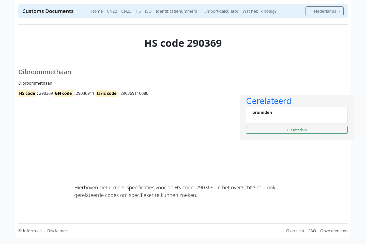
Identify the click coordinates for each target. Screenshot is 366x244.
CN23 (126, 11)
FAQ (312, 231)
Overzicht (297, 129)
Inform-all (32, 231)
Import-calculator (221, 11)
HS (138, 11)
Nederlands (323, 11)
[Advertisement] (126, 136)
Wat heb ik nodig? (259, 11)
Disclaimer (57, 231)
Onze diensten (334, 231)
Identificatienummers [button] (177, 11)
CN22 (112, 11)
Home (97, 11)
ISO (148, 11)
